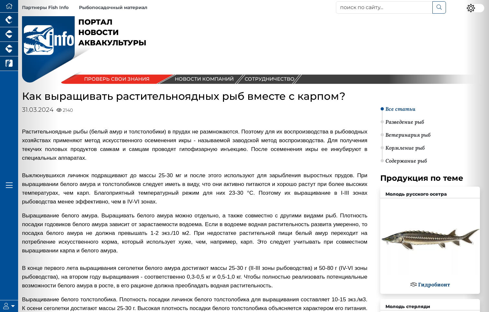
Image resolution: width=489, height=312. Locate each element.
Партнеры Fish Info (45, 7)
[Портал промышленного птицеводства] (9, 20)
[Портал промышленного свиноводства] (9, 34)
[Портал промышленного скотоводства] (9, 49)
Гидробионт (434, 284)
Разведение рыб (404, 122)
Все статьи (400, 109)
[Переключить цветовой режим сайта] (475, 8)
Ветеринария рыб (407, 135)
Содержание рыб (406, 160)
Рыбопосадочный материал (113, 7)
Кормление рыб (405, 147)
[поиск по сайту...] (384, 7)
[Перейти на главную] (9, 6)
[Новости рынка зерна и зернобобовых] (9, 63)
